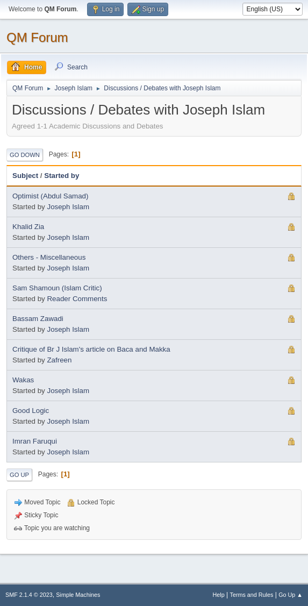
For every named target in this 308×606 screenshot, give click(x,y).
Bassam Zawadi (37, 319)
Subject (25, 176)
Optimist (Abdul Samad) (50, 196)
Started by (61, 176)
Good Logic (30, 411)
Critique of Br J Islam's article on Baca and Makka (91, 349)
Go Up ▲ (290, 594)
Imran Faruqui (34, 441)
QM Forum (37, 37)
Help (219, 594)
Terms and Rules (252, 594)
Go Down (25, 155)
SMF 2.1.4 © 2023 (29, 594)
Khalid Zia (28, 227)
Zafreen (59, 360)
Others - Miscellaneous (48, 257)
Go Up (19, 475)
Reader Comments (77, 299)
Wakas (23, 380)
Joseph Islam (68, 207)
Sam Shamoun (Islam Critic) (57, 288)
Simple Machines (78, 594)
